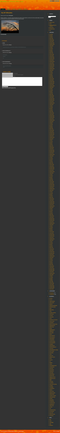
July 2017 (51, 140)
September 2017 (52, 137)
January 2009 (52, 284)
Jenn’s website (52, 351)
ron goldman (51, 382)
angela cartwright (52, 301)
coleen (51, 318)
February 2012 (52, 231)
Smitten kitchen (52, 394)
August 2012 (51, 224)
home (3, 9)
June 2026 (51, 34)
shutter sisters (52, 391)
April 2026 (51, 37)
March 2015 (51, 180)
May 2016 (51, 160)
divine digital (51, 332)
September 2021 (52, 68)
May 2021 (51, 74)
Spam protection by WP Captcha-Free (9, 87)
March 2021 (51, 77)
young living (51, 415)
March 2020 (51, 94)
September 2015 (52, 171)
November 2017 (52, 134)
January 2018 (52, 131)
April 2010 (51, 263)
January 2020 (52, 97)
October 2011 (52, 237)
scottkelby (51, 385)
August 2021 (51, 70)
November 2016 (52, 151)
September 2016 (52, 154)
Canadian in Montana (53, 312)
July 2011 (51, 241)
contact (19, 9)
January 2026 (52, 41)
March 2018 (51, 128)
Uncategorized (52, 294)
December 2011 (52, 234)
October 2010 (52, 254)
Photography (11, 15)
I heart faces (51, 348)
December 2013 (52, 201)
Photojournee (52, 371)
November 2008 (52, 287)
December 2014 (52, 184)
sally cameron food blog (53, 384)
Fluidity (58, 431)
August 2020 (51, 87)
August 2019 (51, 104)
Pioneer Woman (52, 374)
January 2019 (52, 114)
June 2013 (51, 210)
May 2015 (51, 177)
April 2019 (51, 110)
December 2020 (52, 81)
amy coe (51, 299)
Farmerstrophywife (52, 342)
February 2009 (52, 283)
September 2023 (52, 44)
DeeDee (51, 328)
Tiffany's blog (52, 405)
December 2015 (52, 167)
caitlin (51, 311)
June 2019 (51, 107)
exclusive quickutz (52, 341)
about (8, 9)
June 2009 (51, 277)
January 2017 (52, 148)
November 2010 (52, 253)
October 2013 (52, 204)
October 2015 (52, 170)
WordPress (51, 425)
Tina (50, 408)
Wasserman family (52, 414)
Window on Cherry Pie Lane (12, 1)
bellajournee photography (53, 305)
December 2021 (52, 64)
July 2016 (51, 157)
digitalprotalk (51, 331)
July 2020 (51, 88)
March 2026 (51, 38)
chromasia (51, 315)
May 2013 (51, 211)
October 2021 (52, 67)
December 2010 (52, 251)
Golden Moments (52, 345)
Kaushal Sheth (11, 431)
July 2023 (51, 47)
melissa (51, 364)
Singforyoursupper (52, 392)
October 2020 (52, 84)
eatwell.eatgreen (52, 338)
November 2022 (52, 58)
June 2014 (51, 193)
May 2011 (51, 244)
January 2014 (52, 200)
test (50, 30)
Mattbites (51, 362)
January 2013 (52, 217)
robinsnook (51, 381)
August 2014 (51, 190)
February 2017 (52, 147)
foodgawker (51, 344)
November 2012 (52, 220)
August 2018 (51, 121)
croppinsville (51, 322)
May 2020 (51, 91)
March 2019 (51, 111)
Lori (50, 361)
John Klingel (51, 352)
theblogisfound (52, 404)
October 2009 (52, 271)
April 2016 (51, 161)
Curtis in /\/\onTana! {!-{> (6, 50)
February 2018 (52, 130)
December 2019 (52, 98)
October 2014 (52, 187)
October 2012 (52, 221)
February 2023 (52, 54)
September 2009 (52, 273)
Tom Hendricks (52, 411)
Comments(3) (3, 34)
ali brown (51, 298)
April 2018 (51, 127)
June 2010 (51, 260)
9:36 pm (10, 52)
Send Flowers (21, 431)
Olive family (51, 368)
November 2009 (52, 270)
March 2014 (51, 197)
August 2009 (51, 274)
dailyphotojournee (52, 325)
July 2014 (51, 191)
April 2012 (51, 230)
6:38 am (10, 63)
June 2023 (51, 48)
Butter (51, 308)
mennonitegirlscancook (53, 365)
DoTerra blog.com (52, 335)
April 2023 (51, 51)
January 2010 (52, 267)
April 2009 (51, 280)
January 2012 (52, 233)
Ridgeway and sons (52, 378)
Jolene (51, 354)
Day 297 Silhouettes (6, 12)
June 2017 (51, 141)
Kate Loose (51, 355)
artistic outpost (52, 302)
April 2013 (51, 213)
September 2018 (52, 120)
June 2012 (51, 227)
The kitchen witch (52, 402)
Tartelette (51, 398)
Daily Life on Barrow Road (53, 324)
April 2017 (51, 144)
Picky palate (51, 372)
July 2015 (51, 174)
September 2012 (52, 223)
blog (14, 9)
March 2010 (51, 264)
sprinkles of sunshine (53, 395)
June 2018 (51, 124)
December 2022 (52, 57)
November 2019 (52, 100)
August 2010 (51, 257)
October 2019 (52, 101)
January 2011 (52, 250)
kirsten (51, 358)
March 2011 (51, 247)
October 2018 (52, 118)
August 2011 (51, 240)
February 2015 (52, 181)
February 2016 (52, 164)
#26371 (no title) (52, 22)
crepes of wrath (52, 321)
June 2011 (51, 243)
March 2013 (51, 214)
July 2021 (51, 71)
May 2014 (51, 194)
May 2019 (51, 108)
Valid (51, 422)
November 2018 (52, 117)
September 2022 (52, 61)
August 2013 (51, 207)
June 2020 (51, 90)
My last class (51, 27)
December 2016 (52, 150)
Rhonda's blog (52, 375)
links (25, 9)
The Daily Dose (52, 401)
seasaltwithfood (52, 388)
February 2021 (52, 78)
